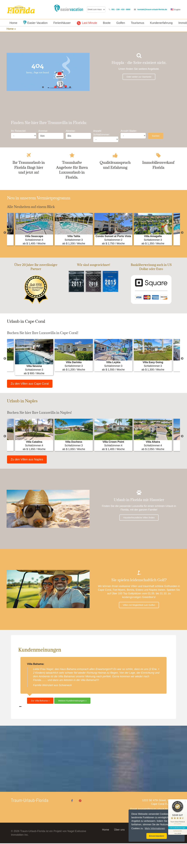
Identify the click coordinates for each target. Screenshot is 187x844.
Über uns (119, 830)
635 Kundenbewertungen (177, 822)
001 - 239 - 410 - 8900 (121, 9)
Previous (4, 233)
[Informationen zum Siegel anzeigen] (177, 826)
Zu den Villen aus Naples (27, 460)
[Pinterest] (80, 801)
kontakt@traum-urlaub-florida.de (153, 9)
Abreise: (70, 130)
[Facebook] (72, 801)
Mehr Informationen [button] (155, 828)
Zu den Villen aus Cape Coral (30, 384)
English (178, 9)
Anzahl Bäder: (129, 130)
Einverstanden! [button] (156, 836)
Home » (12, 28)
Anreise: (43, 130)
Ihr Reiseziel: (18, 130)
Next (182, 233)
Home (105, 830)
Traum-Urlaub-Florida (29, 801)
